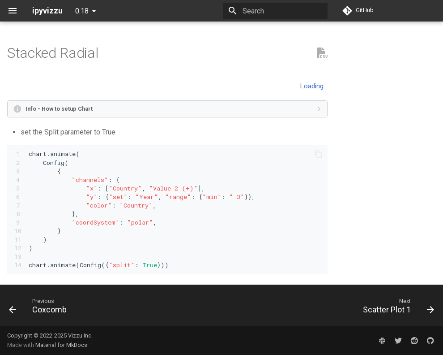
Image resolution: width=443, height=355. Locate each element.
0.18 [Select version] (82, 11)
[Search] (275, 11)
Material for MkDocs (61, 345)
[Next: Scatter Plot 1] (396, 307)
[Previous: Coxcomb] (40, 307)
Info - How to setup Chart (59, 108)
